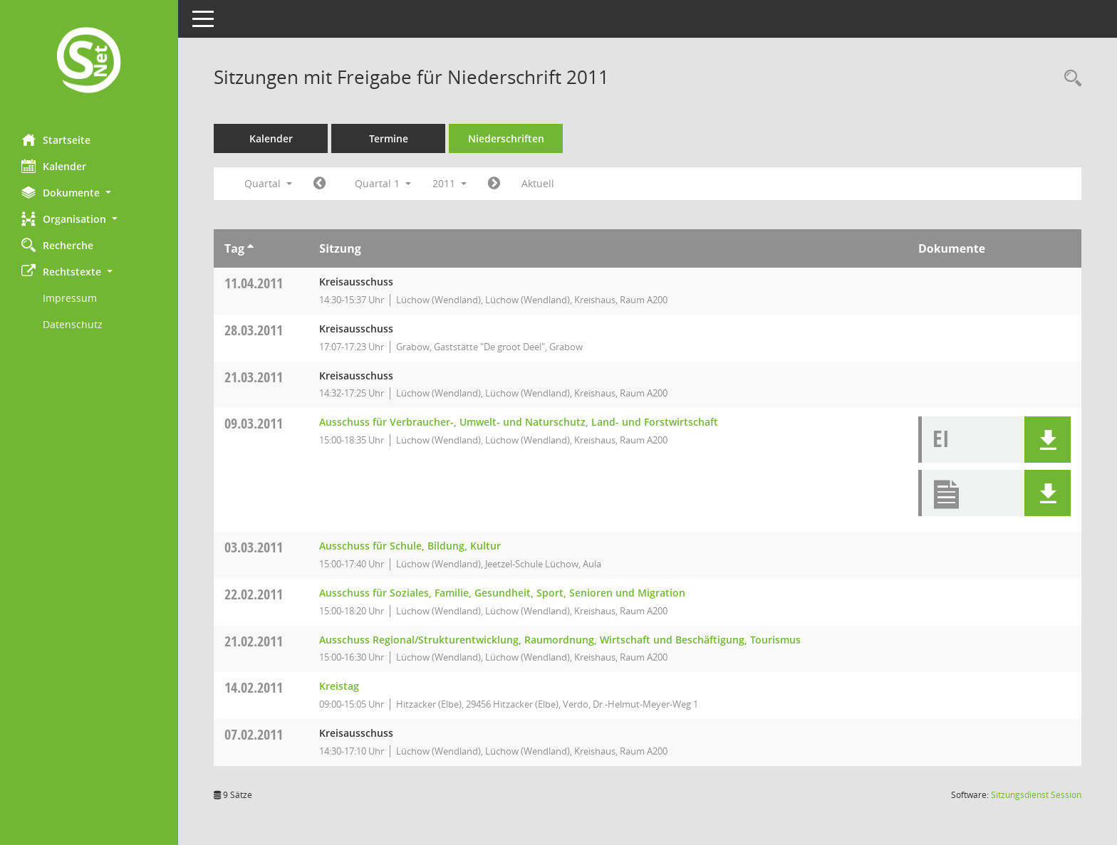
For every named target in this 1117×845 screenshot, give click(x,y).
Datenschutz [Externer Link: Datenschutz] (73, 324)
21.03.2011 (253, 377)
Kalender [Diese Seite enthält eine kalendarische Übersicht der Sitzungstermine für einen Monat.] (53, 166)
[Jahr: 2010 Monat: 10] (319, 183)
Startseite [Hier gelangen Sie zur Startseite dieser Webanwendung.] (55, 139)
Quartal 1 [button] (383, 183)
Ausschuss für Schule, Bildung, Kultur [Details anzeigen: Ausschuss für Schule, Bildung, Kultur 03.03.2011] (410, 545)
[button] (89, 192)
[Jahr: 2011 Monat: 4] (494, 183)
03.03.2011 (253, 547)
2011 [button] (449, 183)
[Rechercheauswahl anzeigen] (1069, 78)
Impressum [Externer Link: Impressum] (70, 298)
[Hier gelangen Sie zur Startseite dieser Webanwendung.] (89, 61)
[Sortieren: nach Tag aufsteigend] (250, 248)
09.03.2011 (253, 423)
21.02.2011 (253, 641)
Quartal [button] (268, 183)
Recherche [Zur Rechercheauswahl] (57, 245)
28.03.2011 (253, 330)
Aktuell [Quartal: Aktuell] (537, 183)
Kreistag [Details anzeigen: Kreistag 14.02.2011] (339, 686)
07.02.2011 (253, 734)
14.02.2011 (253, 687)
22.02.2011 (253, 594)
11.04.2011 (253, 283)
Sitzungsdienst (1036, 795)
